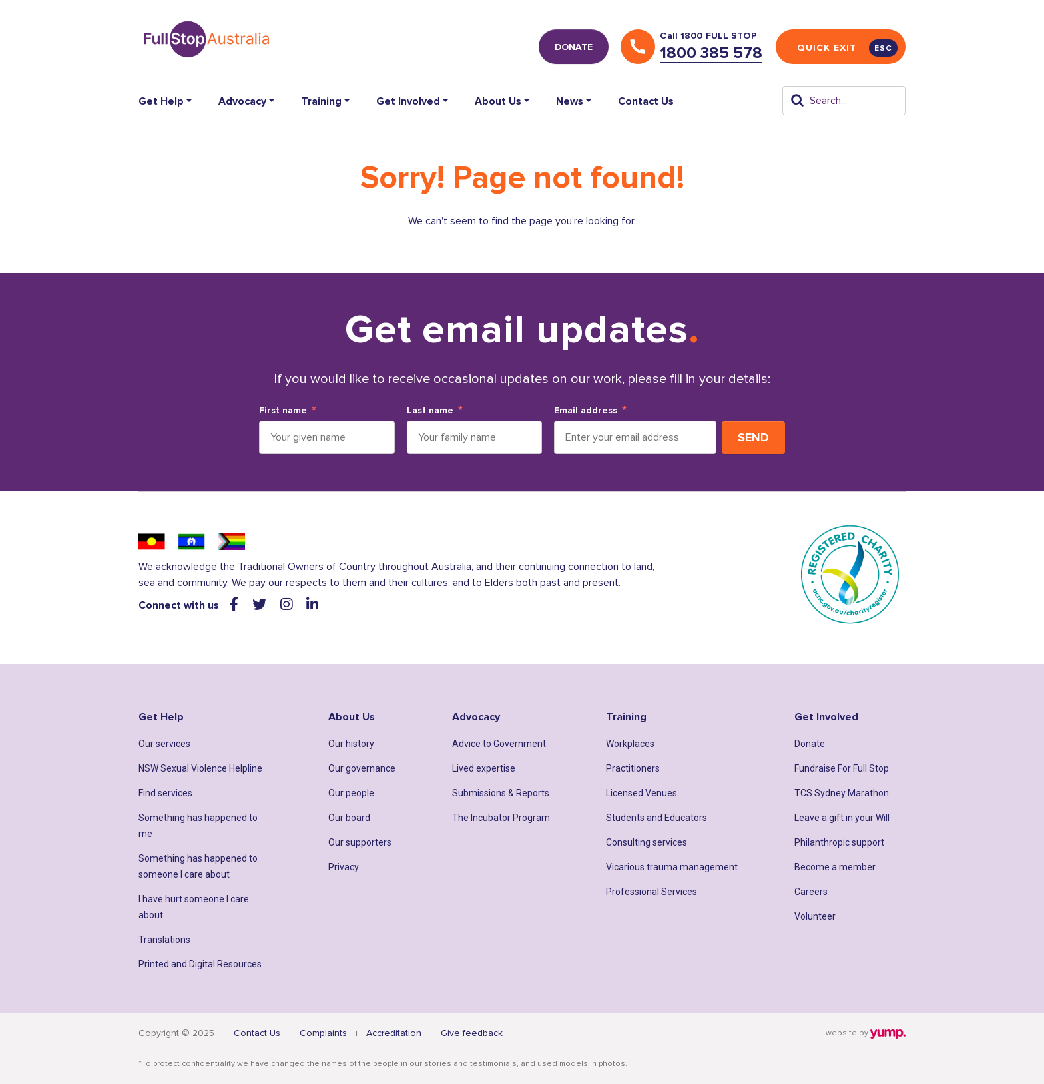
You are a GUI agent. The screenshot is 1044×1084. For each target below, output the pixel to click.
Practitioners (633, 768)
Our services (164, 743)
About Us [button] (498, 101)
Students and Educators (656, 817)
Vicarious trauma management (672, 867)
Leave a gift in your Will (842, 817)
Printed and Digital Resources (200, 964)
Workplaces (630, 743)
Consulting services (646, 842)
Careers (811, 891)
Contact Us (646, 101)
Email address (585, 411)
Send (753, 437)
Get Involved (826, 717)
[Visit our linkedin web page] (312, 605)
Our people (351, 793)
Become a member (835, 867)
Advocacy (476, 717)
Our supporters (360, 842)
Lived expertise (483, 768)
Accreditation (393, 1033)
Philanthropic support (839, 842)
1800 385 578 (711, 53)
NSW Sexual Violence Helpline (200, 768)
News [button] (569, 101)
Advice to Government (499, 743)
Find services (165, 793)
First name (283, 411)
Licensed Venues (641, 793)
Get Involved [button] (408, 101)
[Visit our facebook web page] (236, 605)
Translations (164, 939)
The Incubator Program (501, 817)
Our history (351, 743)
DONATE (574, 47)
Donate (809, 743)
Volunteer (815, 916)
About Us (351, 717)
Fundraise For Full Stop (841, 768)
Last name (430, 411)
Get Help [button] (161, 101)
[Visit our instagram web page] (288, 605)
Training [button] (321, 101)
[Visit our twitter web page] (261, 605)
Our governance (361, 768)
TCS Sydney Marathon (841, 793)
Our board (349, 817)
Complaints (323, 1033)
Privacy (343, 867)
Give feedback (472, 1033)
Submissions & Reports (500, 793)
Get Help (161, 717)
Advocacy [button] (242, 101)
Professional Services (651, 891)
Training (626, 717)
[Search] (844, 100)
